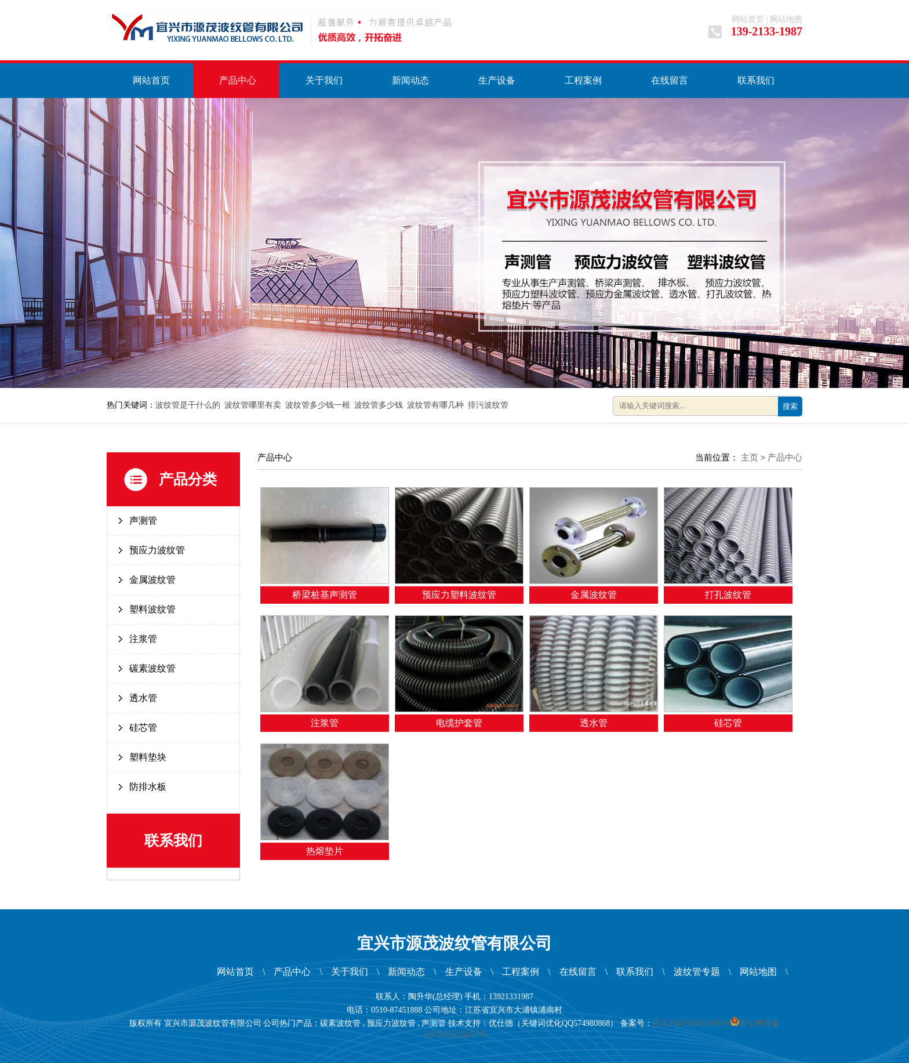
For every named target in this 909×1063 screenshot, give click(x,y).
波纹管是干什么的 (187, 405)
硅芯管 (143, 727)
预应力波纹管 (157, 550)
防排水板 (147, 787)
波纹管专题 (697, 972)
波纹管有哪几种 (435, 405)
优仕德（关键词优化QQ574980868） (553, 1023)
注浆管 (143, 639)
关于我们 (324, 80)
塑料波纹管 (152, 609)
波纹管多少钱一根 (317, 405)
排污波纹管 (488, 405)
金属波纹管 (152, 580)
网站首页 (748, 19)
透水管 (143, 698)
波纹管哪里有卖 (252, 405)
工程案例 (583, 80)
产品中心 (237, 80)
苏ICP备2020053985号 (691, 1023)
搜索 (790, 406)
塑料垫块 (147, 757)
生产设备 (496, 80)
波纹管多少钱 (378, 405)
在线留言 (669, 80)
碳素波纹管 (152, 668)
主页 (749, 457)
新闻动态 (410, 80)
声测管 (143, 520)
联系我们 (756, 80)
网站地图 (786, 19)
